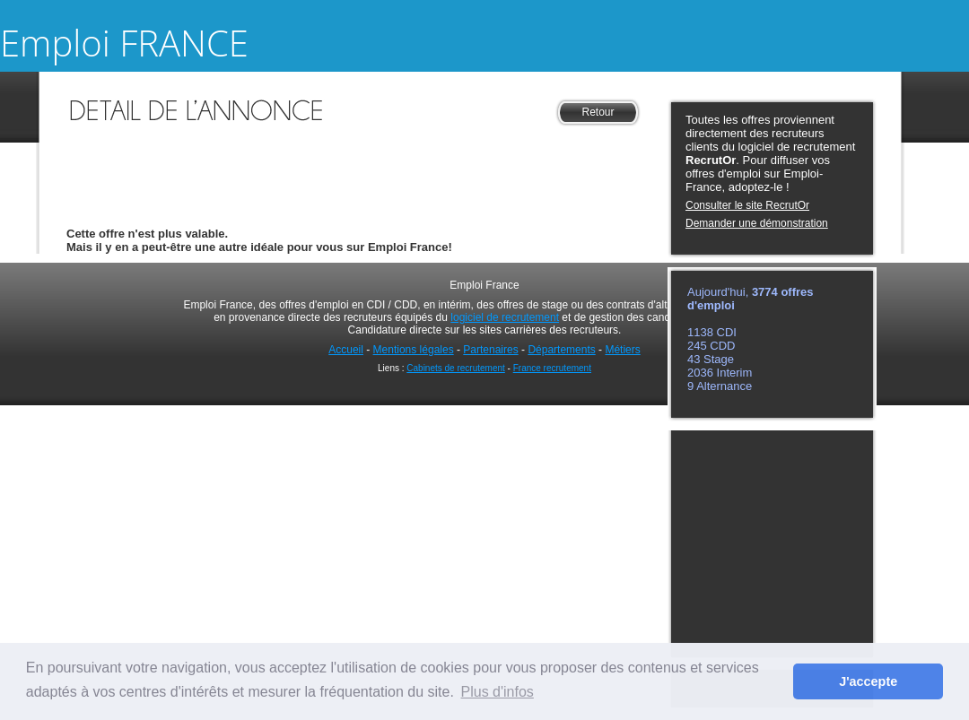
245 (698, 345)
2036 (702, 372)
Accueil (345, 349)
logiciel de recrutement (504, 317)
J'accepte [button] (868, 681)
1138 (702, 332)
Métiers (622, 349)
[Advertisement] (354, 156)
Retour (597, 112)
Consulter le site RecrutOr (747, 205)
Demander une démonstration (756, 223)
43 (695, 359)
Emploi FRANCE (124, 42)
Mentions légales (413, 349)
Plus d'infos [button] (497, 691)
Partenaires (490, 349)
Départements (561, 349)
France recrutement (552, 368)
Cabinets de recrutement (455, 368)
